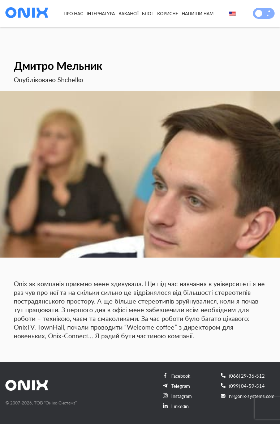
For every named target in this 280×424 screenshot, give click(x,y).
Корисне (167, 13)
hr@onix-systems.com (248, 396)
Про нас (73, 13)
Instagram (177, 396)
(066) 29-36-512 (243, 376)
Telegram (176, 386)
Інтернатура (101, 13)
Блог (148, 13)
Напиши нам (198, 13)
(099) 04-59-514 (243, 386)
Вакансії (128, 13)
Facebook (176, 376)
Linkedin (176, 406)
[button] (258, 13)
